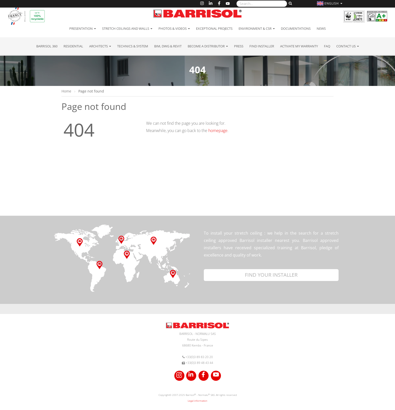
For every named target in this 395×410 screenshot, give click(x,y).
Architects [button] (100, 46)
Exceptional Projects (214, 28)
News (321, 28)
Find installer (261, 46)
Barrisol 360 (46, 46)
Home (66, 91)
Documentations (296, 28)
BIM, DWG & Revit (168, 46)
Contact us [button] (347, 46)
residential (73, 46)
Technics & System (132, 46)
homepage (217, 130)
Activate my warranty (299, 46)
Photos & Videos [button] (174, 28)
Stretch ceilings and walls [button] (127, 28)
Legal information (197, 400)
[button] (330, 3)
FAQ (327, 46)
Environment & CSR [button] (257, 28)
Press (238, 46)
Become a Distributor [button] (208, 46)
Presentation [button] (82, 28)
